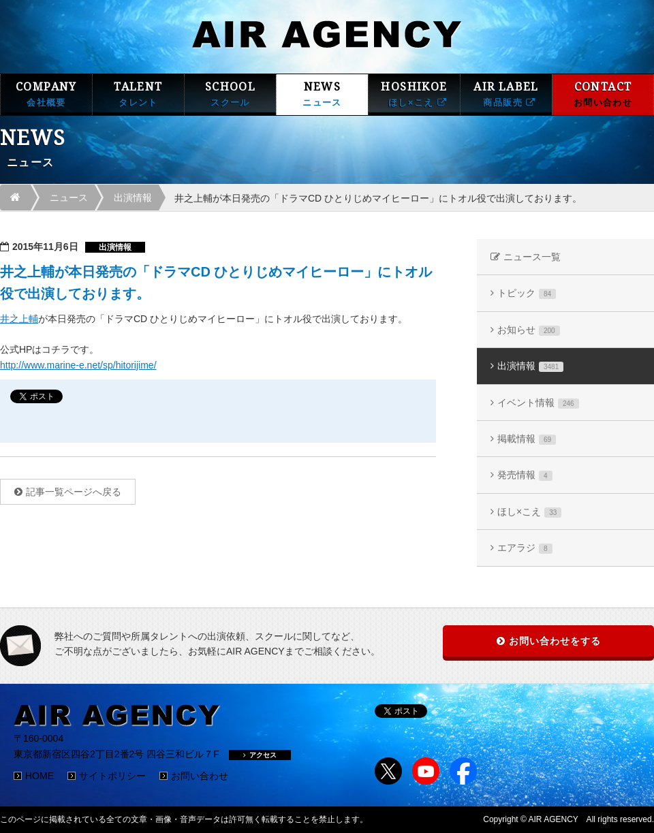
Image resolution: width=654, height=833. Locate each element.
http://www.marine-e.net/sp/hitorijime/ (78, 365)
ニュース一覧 (532, 256)
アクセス (260, 755)
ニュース (69, 197)
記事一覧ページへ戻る (73, 491)
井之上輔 (19, 318)
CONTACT (602, 94)
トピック (526, 293)
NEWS (322, 94)
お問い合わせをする (555, 640)
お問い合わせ (199, 775)
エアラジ (524, 548)
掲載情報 (526, 439)
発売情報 (524, 475)
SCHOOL (230, 94)
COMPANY (46, 94)
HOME (39, 775)
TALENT (138, 94)
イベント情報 (538, 403)
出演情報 (133, 197)
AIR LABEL (506, 94)
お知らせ (528, 330)
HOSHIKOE (414, 94)
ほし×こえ (529, 512)
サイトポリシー (112, 775)
